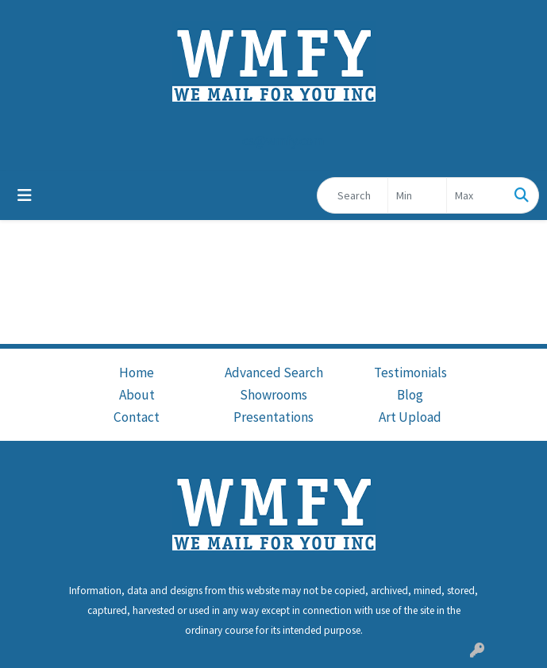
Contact (137, 417)
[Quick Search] (352, 195)
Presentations (273, 417)
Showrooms (273, 395)
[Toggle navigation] (24, 195)
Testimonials (410, 372)
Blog (410, 395)
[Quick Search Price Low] (417, 195)
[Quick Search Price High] (476, 195)
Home (136, 372)
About (137, 395)
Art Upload (410, 417)
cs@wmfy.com (283, 140)
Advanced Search (274, 372)
